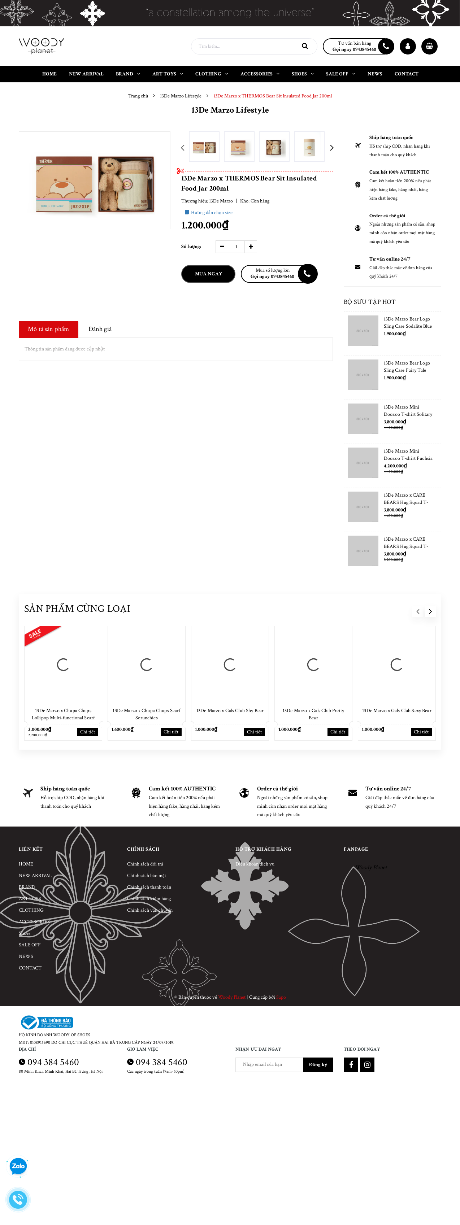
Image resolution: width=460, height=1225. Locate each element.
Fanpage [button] (356, 849)
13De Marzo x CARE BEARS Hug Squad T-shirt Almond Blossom (406, 502)
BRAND (27, 887)
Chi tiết (87, 732)
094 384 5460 (53, 1062)
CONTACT (30, 968)
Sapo (281, 997)
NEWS (26, 956)
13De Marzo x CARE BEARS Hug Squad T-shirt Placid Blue (406, 546)
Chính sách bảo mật (146, 875)
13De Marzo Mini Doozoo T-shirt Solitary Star (408, 414)
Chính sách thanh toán (149, 887)
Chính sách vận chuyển (150, 910)
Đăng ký (318, 1064)
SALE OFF (30, 945)
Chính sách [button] (143, 849)
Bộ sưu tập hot (370, 302)
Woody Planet (371, 867)
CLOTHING (31, 910)
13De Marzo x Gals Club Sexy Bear (396, 710)
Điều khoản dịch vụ (254, 864)
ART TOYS (30, 898)
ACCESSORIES (34, 922)
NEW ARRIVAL (35, 875)
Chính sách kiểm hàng (149, 898)
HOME (26, 864)
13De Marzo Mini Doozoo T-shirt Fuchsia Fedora (408, 458)
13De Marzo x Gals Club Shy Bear (230, 710)
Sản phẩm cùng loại (77, 608)
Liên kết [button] (31, 849)
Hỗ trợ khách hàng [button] (263, 849)
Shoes (24, 933)
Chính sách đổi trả (145, 864)
